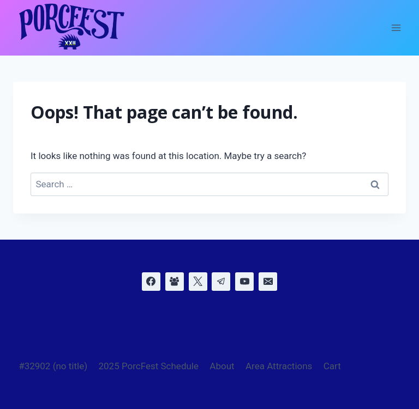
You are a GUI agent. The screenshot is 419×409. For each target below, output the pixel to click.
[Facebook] (151, 281)
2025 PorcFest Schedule (148, 366)
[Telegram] (221, 281)
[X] (198, 281)
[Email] (268, 281)
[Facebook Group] (174, 281)
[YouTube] (244, 281)
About (222, 366)
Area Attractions (279, 366)
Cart (332, 366)
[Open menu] (396, 28)
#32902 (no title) (53, 366)
